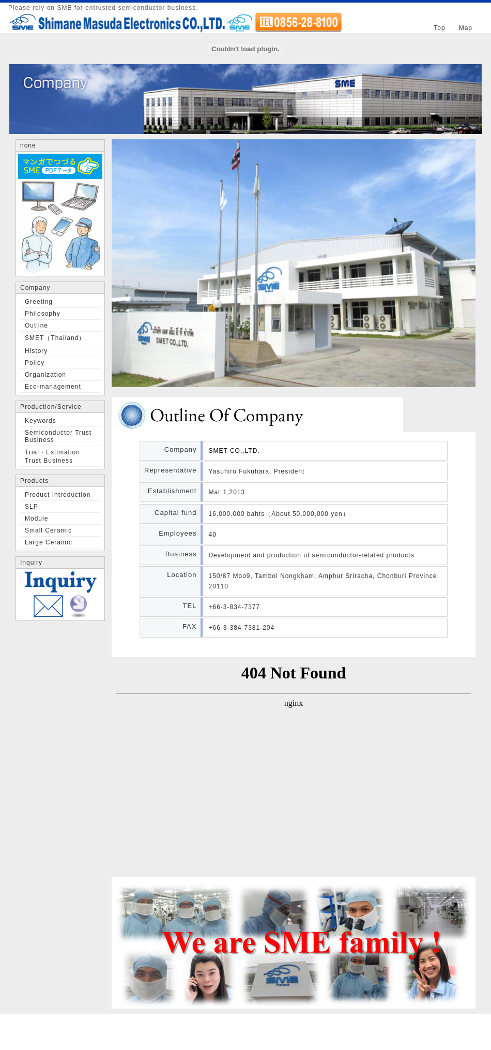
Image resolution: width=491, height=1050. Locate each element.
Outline (36, 325)
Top (439, 28)
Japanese (377, 22)
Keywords (40, 420)
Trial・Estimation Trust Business (52, 456)
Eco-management (53, 386)
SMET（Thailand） (55, 338)
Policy (34, 362)
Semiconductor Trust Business (58, 436)
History (36, 350)
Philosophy (42, 313)
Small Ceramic (48, 530)
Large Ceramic (48, 542)
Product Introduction (57, 494)
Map (465, 28)
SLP (31, 506)
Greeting (39, 301)
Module (36, 518)
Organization (45, 374)
